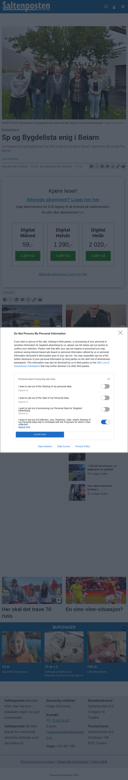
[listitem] (64, 379)
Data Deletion (45, 446)
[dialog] (64, 390)
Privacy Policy (83, 446)
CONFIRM (40, 434)
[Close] (121, 334)
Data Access (63, 446)
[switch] (105, 386)
